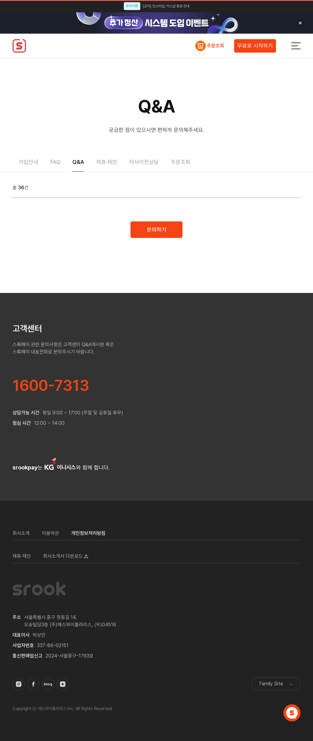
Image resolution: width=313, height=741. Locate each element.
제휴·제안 (106, 162)
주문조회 (215, 45)
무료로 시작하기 (255, 46)
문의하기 (156, 229)
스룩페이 (19, 46)
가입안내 (28, 162)
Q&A (78, 162)
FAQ (55, 162)
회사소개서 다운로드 (63, 556)
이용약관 (50, 533)
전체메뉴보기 (295, 45)
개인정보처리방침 (88, 533)
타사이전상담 (144, 162)
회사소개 (21, 533)
